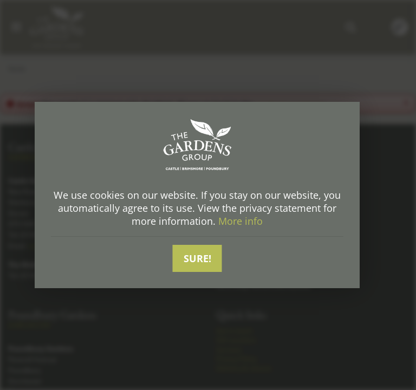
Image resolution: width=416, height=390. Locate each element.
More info (240, 221)
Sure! (197, 258)
